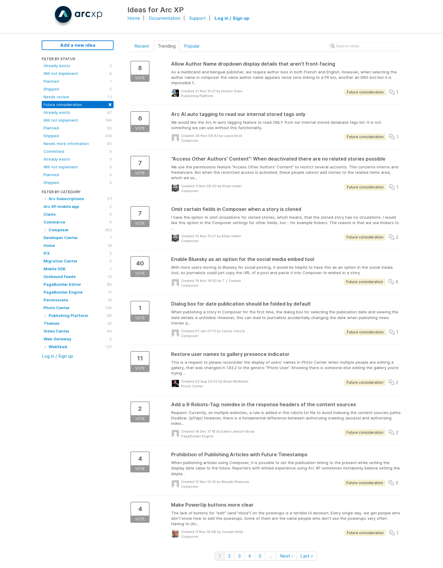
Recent (141, 46)
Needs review (77, 97)
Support (197, 18)
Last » (306, 556)
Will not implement (77, 73)
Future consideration (77, 104)
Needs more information (77, 143)
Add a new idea (77, 45)
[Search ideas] (364, 46)
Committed (77, 151)
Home (133, 18)
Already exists (77, 66)
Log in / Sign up (232, 18)
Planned (77, 81)
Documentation (164, 18)
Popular (192, 46)
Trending (167, 46)
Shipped (77, 89)
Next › (286, 556)
